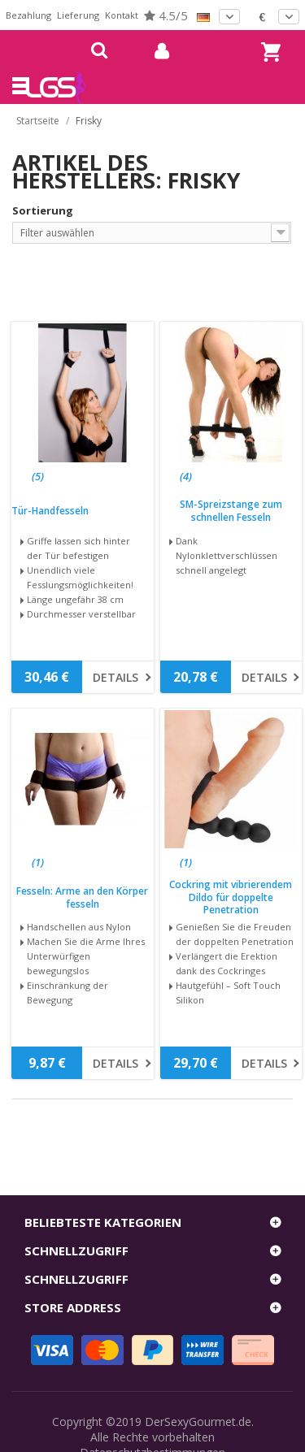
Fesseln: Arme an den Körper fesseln (82, 897)
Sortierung (42, 210)
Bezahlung (28, 15)
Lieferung (78, 15)
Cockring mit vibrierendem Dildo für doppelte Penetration (230, 897)
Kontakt (121, 15)
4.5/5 (166, 15)
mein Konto (156, 51)
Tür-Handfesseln (50, 511)
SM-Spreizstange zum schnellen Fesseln (231, 510)
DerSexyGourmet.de (198, 1421)
